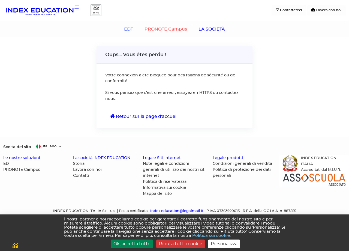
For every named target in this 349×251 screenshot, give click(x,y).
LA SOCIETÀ (211, 29)
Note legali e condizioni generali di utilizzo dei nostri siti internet (174, 170)
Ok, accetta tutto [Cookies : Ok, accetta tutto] (132, 243)
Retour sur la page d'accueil (143, 116)
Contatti (81, 176)
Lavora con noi (87, 170)
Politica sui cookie (211, 236)
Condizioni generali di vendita (242, 164)
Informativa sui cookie (164, 188)
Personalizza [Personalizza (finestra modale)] (224, 243)
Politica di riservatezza (164, 182)
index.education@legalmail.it (176, 211)
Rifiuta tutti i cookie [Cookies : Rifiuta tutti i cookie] (180, 243)
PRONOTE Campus (166, 29)
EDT (128, 29)
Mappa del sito (157, 194)
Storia (79, 164)
